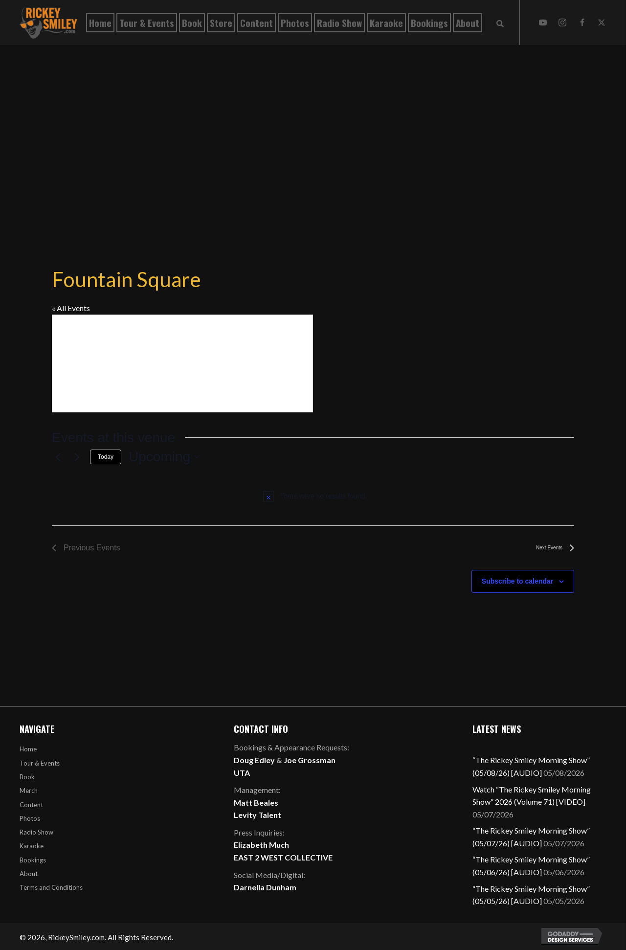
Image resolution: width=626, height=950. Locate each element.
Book (27, 777)
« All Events (71, 308)
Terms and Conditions (51, 887)
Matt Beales (256, 802)
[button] (543, 22)
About (29, 874)
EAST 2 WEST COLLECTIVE (283, 857)
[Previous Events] (58, 457)
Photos (30, 818)
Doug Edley (254, 760)
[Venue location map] (182, 363)
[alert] (315, 496)
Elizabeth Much (261, 844)
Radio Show (36, 832)
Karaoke (32, 846)
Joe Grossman (309, 760)
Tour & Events (40, 763)
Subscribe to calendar (517, 581)
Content (31, 805)
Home (28, 749)
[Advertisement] (313, 137)
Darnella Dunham (265, 887)
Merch (29, 790)
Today (105, 456)
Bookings (33, 860)
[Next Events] (77, 457)
